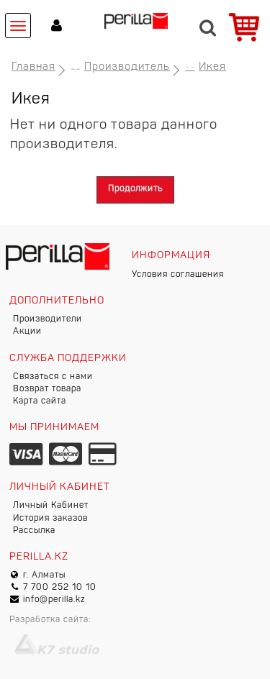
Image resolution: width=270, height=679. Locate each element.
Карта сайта (39, 401)
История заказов (50, 518)
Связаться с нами (53, 377)
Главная (33, 67)
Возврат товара (47, 389)
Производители (47, 319)
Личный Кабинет (51, 505)
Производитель (127, 67)
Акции (27, 331)
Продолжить (135, 189)
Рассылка (34, 531)
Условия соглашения (178, 274)
